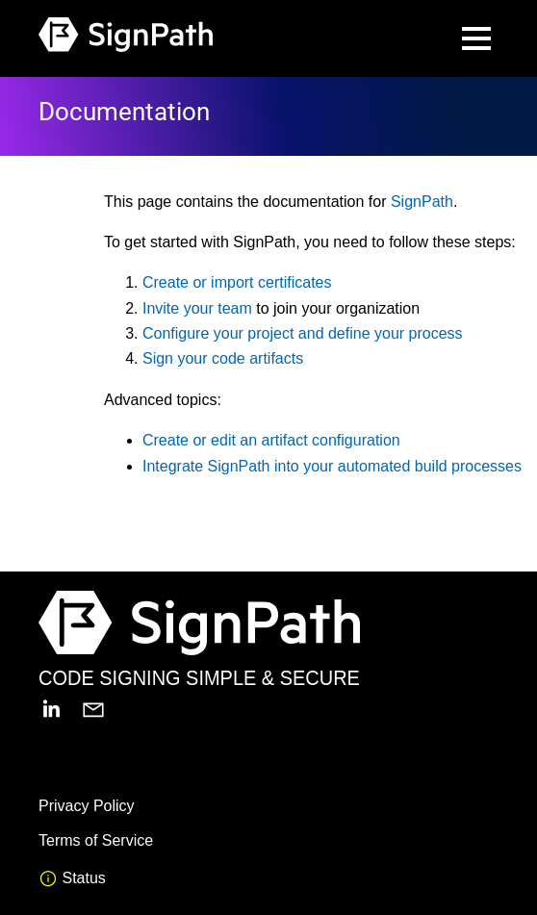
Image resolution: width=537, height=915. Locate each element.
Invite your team (197, 308)
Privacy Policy (86, 806)
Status (72, 878)
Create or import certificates (237, 282)
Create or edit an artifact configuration (271, 440)
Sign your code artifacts (222, 358)
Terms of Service (95, 840)
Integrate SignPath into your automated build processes (332, 466)
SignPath (422, 201)
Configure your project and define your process (302, 333)
